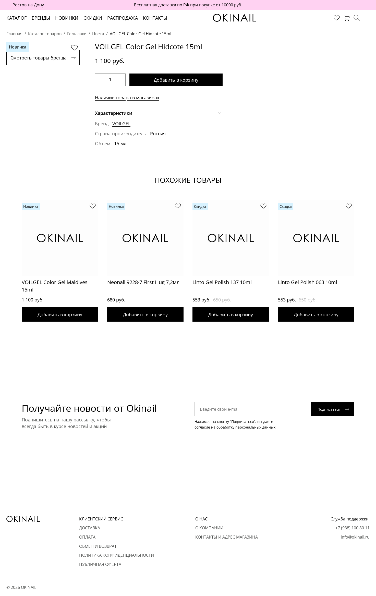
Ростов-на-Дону (28, 5)
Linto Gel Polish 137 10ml (222, 282)
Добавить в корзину (176, 80)
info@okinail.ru (355, 537)
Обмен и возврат (98, 546)
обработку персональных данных (245, 427)
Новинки (66, 18)
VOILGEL (121, 123)
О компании (209, 528)
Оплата (87, 537)
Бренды (41, 18)
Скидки (92, 18)
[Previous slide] (11, 248)
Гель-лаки (77, 34)
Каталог (16, 18)
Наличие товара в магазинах (127, 97)
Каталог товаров (45, 34)
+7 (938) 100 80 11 (352, 528)
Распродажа (122, 18)
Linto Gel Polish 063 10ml (307, 282)
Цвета (98, 34)
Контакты (155, 18)
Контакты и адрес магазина (226, 537)
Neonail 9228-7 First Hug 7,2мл (143, 282)
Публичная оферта (100, 564)
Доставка (89, 528)
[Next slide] (364, 248)
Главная (14, 34)
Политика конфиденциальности (116, 555)
